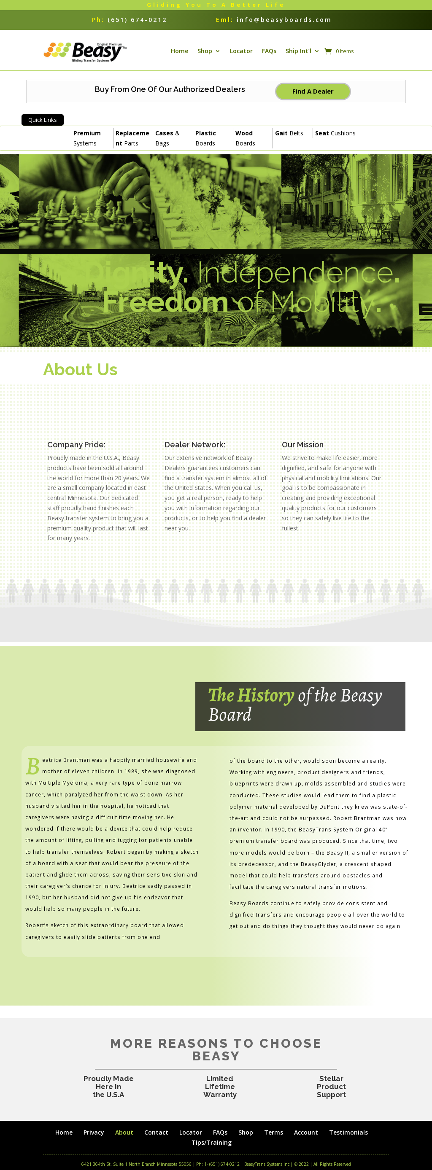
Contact (155, 1142)
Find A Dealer (313, 101)
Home (179, 56)
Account (307, 1142)
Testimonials (350, 1142)
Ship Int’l (298, 56)
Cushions (335, 143)
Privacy (92, 1142)
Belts (289, 143)
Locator (241, 56)
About (123, 1142)
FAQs (269, 56)
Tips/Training (212, 1152)
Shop (204, 56)
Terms (274, 1142)
